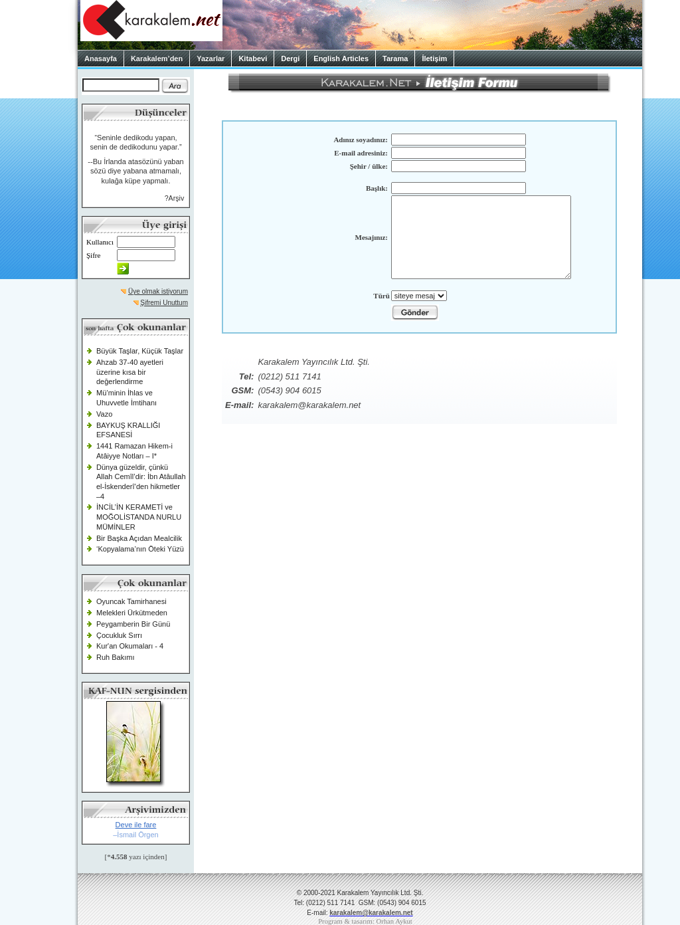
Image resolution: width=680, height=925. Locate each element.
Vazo (104, 414)
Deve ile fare (136, 825)
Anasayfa (100, 58)
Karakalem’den (157, 58)
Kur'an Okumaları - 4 (129, 646)
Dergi (290, 58)
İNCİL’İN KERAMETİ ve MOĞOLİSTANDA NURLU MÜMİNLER (138, 516)
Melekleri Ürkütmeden (131, 613)
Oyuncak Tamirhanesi (131, 601)
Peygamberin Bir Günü (133, 624)
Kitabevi (252, 58)
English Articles (341, 58)
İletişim (434, 58)
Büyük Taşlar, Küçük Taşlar (139, 351)
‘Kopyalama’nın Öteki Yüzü (140, 549)
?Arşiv (175, 198)
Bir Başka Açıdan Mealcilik (139, 538)
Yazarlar (210, 58)
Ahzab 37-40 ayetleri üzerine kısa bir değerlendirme (129, 371)
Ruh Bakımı (115, 657)
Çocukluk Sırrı (119, 635)
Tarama (395, 58)
